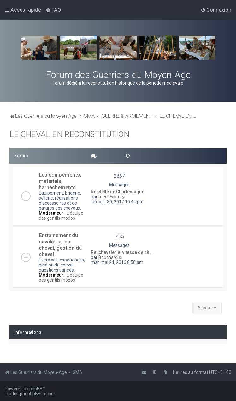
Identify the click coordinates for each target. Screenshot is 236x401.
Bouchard (108, 257)
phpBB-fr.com (41, 393)
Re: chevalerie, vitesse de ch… (121, 252)
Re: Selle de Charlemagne (117, 191)
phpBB (36, 388)
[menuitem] (53, 9)
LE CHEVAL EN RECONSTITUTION (69, 134)
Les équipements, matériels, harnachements (60, 180)
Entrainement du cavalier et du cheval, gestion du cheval (60, 244)
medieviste (109, 196)
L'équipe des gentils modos (61, 216)
